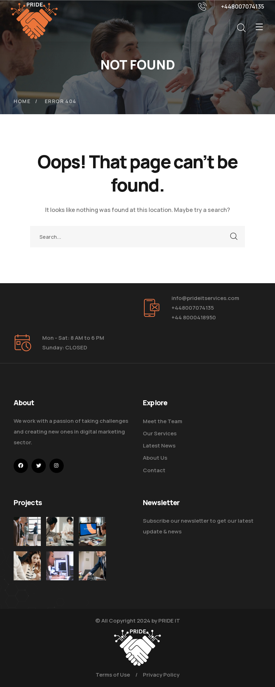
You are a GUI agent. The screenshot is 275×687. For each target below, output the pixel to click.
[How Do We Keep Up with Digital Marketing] (92, 531)
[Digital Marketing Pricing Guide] (59, 531)
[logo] (34, 20)
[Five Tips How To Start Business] (27, 531)
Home (22, 101)
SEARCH (234, 236)
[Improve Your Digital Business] (27, 572)
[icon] (21, 466)
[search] (241, 28)
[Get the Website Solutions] (59, 579)
